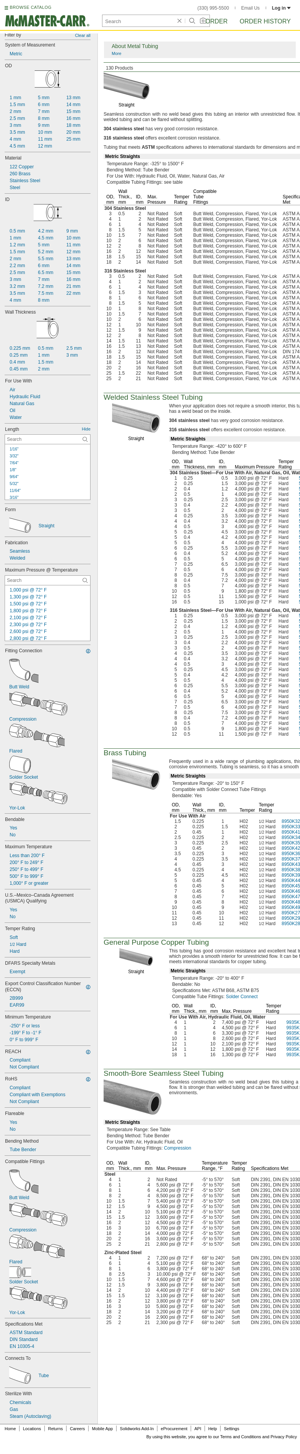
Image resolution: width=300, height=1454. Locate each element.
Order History (265, 21)
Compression (177, 1148)
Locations (32, 1428)
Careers (77, 1428)
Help (212, 1428)
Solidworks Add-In (137, 1428)
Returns (55, 1428)
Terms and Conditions (240, 1436)
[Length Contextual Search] (48, 439)
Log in (281, 8)
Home (10, 1428)
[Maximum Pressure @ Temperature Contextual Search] (48, 580)
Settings (231, 1428)
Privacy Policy (284, 1436)
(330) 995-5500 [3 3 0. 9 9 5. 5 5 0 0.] (213, 8)
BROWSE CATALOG (30, 7)
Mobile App (102, 1428)
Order (216, 21)
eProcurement (174, 1428)
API (197, 1428)
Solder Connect (242, 996)
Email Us (250, 8)
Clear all (83, 35)
